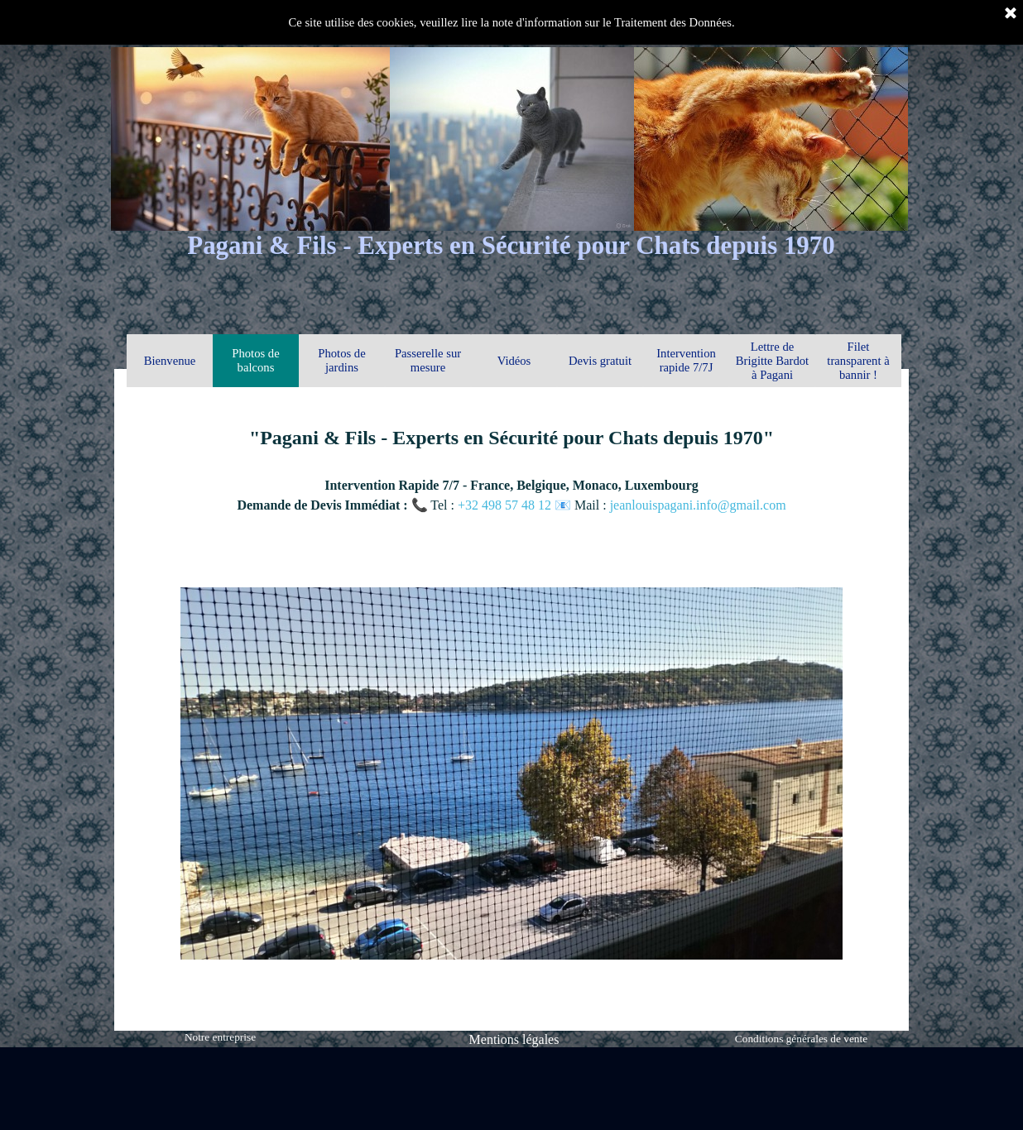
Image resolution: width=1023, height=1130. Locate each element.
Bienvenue (170, 360)
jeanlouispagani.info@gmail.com (698, 505)
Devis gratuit (600, 360)
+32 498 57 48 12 (506, 505)
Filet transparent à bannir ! (858, 360)
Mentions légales (514, 1039)
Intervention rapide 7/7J (686, 360)
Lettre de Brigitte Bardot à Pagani (772, 360)
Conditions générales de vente (801, 1038)
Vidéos (514, 360)
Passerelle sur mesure (428, 360)
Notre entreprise (220, 1037)
